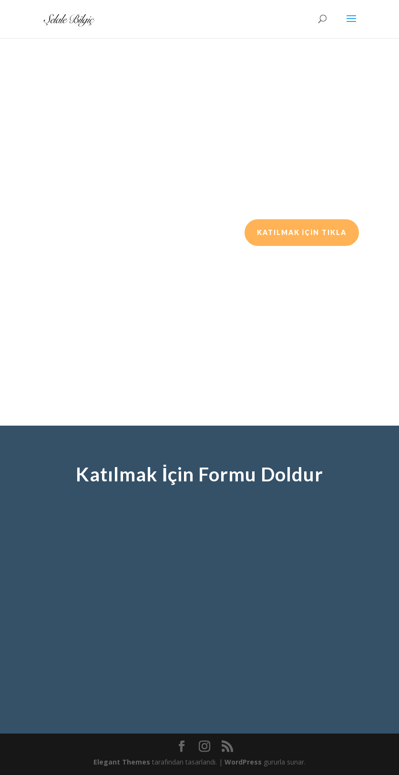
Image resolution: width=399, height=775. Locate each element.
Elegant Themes (121, 761)
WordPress (243, 761)
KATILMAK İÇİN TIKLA (302, 232)
